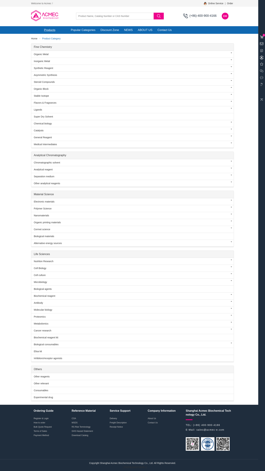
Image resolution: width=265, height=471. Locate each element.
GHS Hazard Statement (82, 431)
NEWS (128, 30)
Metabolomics (41, 323)
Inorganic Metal (42, 61)
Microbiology (40, 282)
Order (230, 3)
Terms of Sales (40, 431)
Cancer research (42, 330)
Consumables (41, 390)
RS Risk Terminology (81, 427)
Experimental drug (43, 397)
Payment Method (41, 435)
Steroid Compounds (44, 82)
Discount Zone (110, 30)
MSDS (75, 422)
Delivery (113, 418)
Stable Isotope (41, 95)
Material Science (44, 194)
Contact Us (165, 30)
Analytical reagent (43, 169)
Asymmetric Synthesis (45, 75)
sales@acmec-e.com (210, 429)
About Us (152, 418)
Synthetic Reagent (43, 68)
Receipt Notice (116, 427)
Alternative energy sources (48, 243)
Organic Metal (41, 54)
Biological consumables (46, 344)
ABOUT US (145, 30)
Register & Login (41, 418)
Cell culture (40, 275)
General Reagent (43, 137)
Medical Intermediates (45, 144)
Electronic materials (44, 201)
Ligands (38, 109)
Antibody (38, 302)
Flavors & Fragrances (45, 102)
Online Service (214, 3)
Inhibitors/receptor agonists (48, 358)
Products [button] (49, 30)
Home (34, 38)
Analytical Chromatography (50, 155)
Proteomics (40, 316)
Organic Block (41, 89)
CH (225, 16)
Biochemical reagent (44, 296)
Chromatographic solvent (47, 162)
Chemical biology (43, 123)
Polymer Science (43, 208)
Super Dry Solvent (43, 116)
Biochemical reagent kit (46, 337)
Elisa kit (38, 351)
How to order (39, 422)
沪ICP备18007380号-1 (135, 467)
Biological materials (44, 236)
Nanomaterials (41, 215)
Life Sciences (42, 254)
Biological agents (43, 289)
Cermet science (42, 229)
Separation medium (44, 176)
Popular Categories (83, 30)
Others (38, 369)
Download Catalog (80, 435)
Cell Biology (40, 268)
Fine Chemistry (43, 46)
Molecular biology (43, 309)
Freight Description (118, 422)
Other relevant (41, 383)
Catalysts (39, 130)
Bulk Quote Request (43, 427)
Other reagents (42, 376)
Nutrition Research (43, 261)
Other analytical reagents (47, 183)
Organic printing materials (47, 222)
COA (74, 418)
